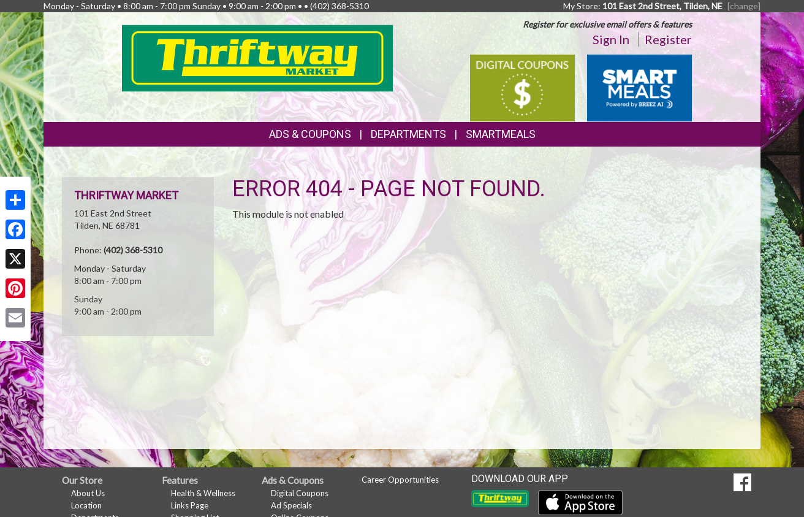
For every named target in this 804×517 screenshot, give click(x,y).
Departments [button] (408, 134)
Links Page (189, 505)
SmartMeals (501, 134)
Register (668, 39)
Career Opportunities (400, 479)
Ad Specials (291, 505)
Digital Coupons (299, 493)
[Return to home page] (257, 57)
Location (86, 505)
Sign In (611, 39)
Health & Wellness (203, 493)
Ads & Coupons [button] (310, 134)
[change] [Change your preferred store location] (743, 6)
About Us (88, 493)
